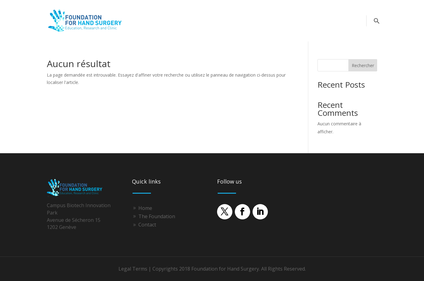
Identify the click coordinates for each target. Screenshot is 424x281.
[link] (86, 31)
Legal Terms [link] (132, 268)
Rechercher (363, 65)
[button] (224, 211)
